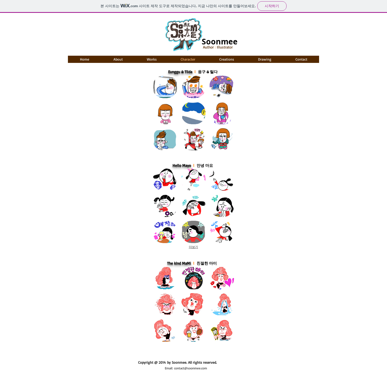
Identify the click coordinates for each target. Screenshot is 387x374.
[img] (165, 179)
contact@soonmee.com (190, 368)
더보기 (193, 247)
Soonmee (220, 41)
